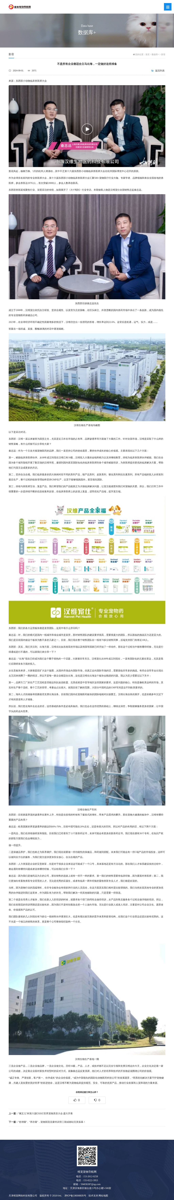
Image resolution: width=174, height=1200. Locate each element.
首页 (147, 54)
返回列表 (160, 70)
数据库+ (155, 54)
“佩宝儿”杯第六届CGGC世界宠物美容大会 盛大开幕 (41, 1113)
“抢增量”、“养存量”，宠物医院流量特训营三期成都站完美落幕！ (47, 1122)
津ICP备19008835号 (75, 1195)
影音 (163, 54)
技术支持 (93, 1195)
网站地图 (103, 1195)
